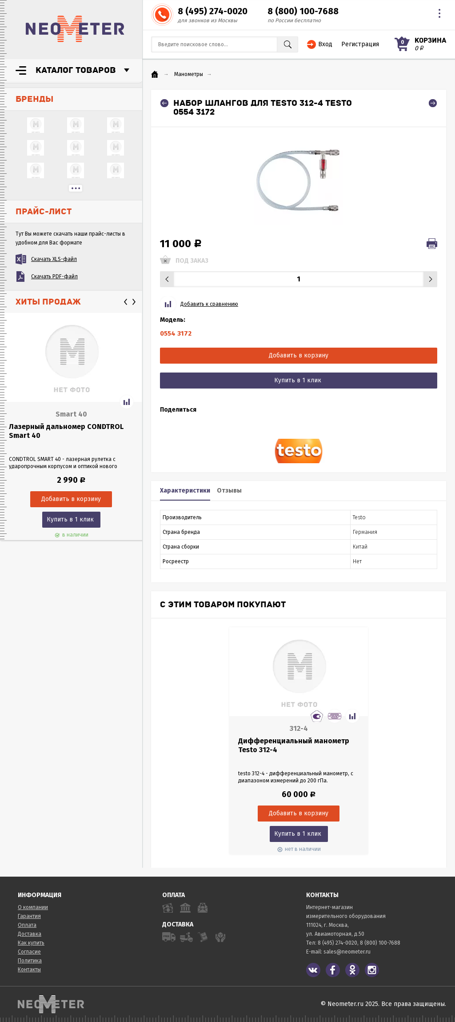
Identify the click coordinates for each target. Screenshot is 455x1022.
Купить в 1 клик (70, 519)
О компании (33, 907)
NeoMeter (75, 29)
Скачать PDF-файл (54, 276)
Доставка (29, 934)
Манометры (188, 74)
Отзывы (229, 490)
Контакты (29, 969)
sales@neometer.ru (347, 952)
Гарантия (29, 916)
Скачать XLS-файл (54, 259)
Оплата (27, 925)
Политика (30, 961)
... (75, 188)
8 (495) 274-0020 (212, 11)
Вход (325, 44)
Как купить (31, 943)
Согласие (29, 952)
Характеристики (185, 490)
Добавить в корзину (298, 355)
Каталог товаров (76, 70)
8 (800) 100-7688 (303, 11)
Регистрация (360, 44)
